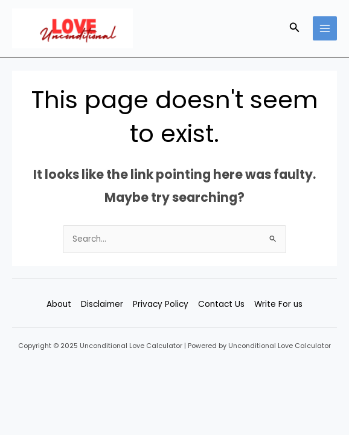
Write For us (278, 304)
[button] (294, 28)
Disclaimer (102, 304)
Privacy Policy (160, 304)
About (58, 304)
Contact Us (221, 304)
